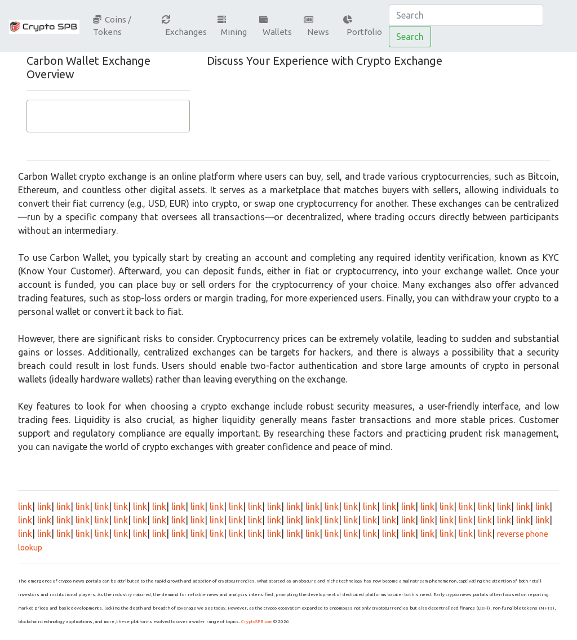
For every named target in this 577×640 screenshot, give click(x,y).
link (25, 506)
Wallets (275, 26)
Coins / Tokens (112, 26)
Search (410, 37)
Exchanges (184, 26)
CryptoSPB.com (256, 621)
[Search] (466, 15)
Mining (232, 26)
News (316, 26)
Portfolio (362, 26)
